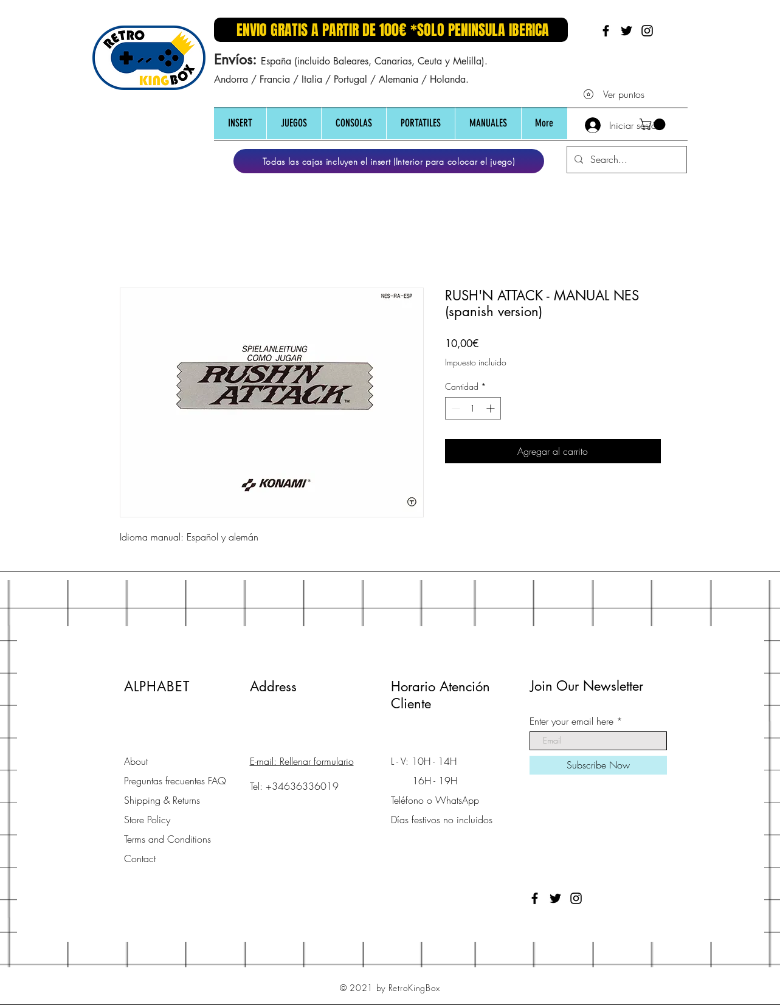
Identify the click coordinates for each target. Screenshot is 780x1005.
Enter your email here (571, 721)
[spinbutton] (473, 408)
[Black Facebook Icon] (605, 30)
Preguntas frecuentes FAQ (175, 780)
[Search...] (625, 160)
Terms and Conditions (167, 839)
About (136, 761)
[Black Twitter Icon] (626, 30)
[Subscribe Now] (598, 765)
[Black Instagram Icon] (647, 30)
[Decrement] (454, 408)
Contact (140, 858)
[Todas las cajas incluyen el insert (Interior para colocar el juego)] (388, 161)
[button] (240, 123)
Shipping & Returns (162, 800)
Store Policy (147, 819)
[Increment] (491, 408)
